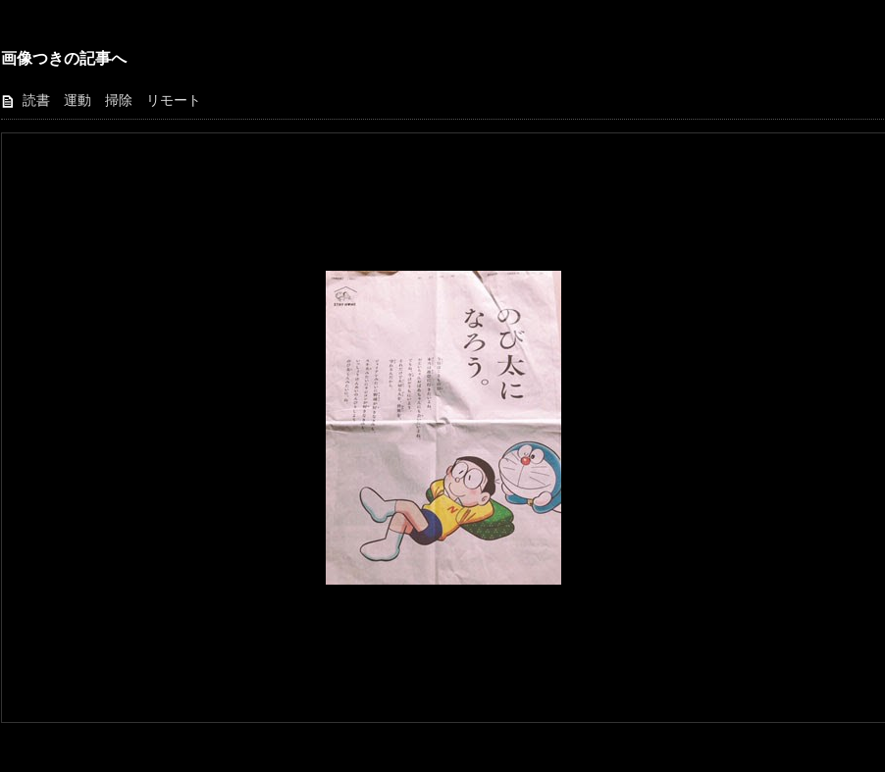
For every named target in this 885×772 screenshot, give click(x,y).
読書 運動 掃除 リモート (112, 100)
